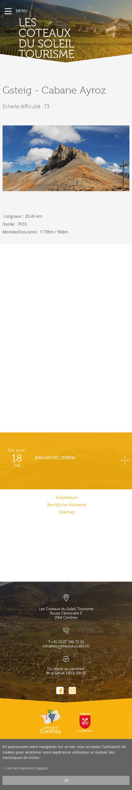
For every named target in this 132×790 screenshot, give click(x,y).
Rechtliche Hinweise (66, 504)
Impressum (67, 497)
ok (66, 780)
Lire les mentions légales (27, 768)
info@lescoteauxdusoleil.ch (66, 646)
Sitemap (67, 512)
